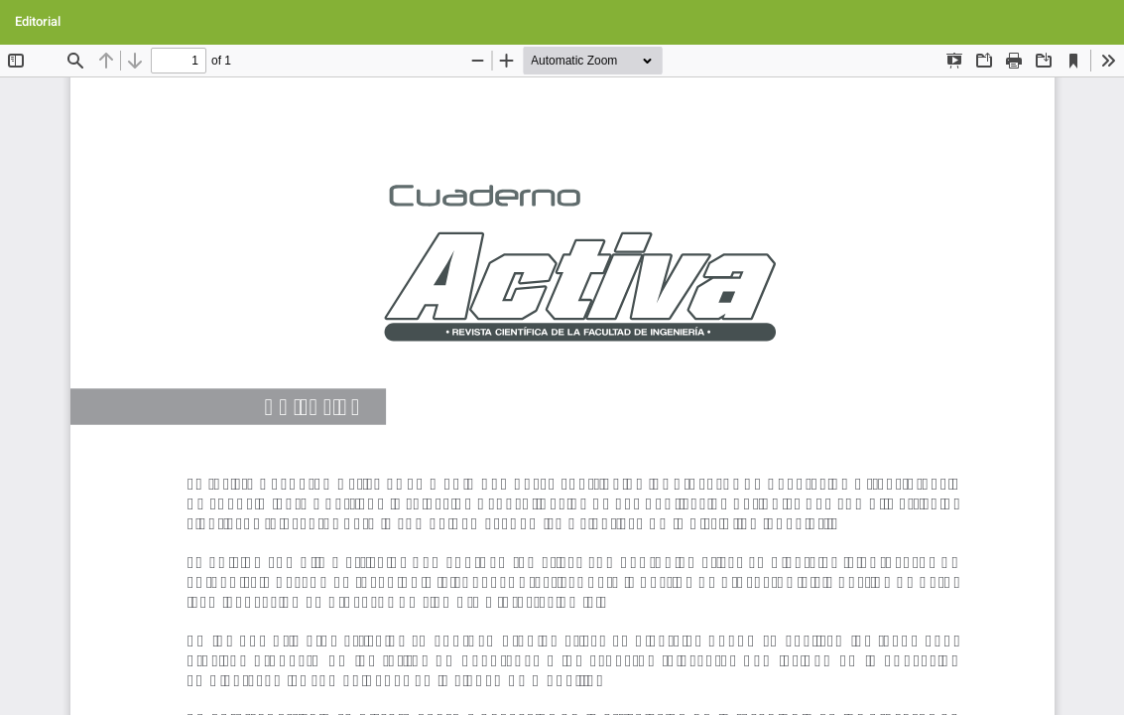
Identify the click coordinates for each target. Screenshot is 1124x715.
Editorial (38, 21)
